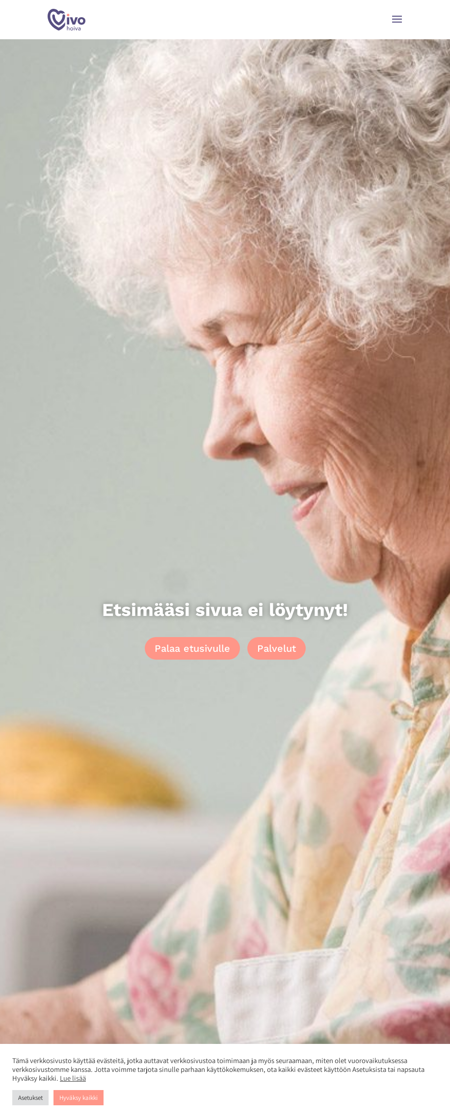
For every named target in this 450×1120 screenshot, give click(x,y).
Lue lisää (73, 1078)
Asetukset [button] (30, 1097)
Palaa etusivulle (192, 648)
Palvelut (276, 648)
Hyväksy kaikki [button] (78, 1097)
